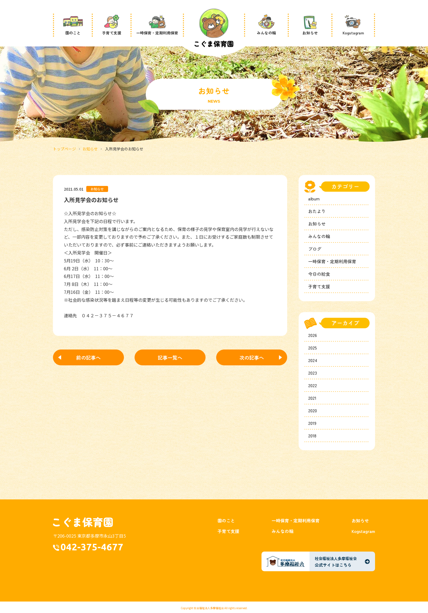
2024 (312, 360)
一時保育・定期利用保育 (332, 261)
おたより (317, 211)
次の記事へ (251, 357)
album (314, 198)
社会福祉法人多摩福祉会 (209, 608)
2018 (312, 435)
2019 (312, 423)
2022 (312, 385)
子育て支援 (319, 286)
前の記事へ (88, 357)
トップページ (64, 149)
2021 (312, 398)
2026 (312, 335)
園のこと (226, 520)
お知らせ (90, 149)
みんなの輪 (319, 236)
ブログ (314, 248)
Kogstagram (363, 531)
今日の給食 (319, 274)
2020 (312, 410)
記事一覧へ (170, 357)
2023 (312, 372)
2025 (312, 347)
